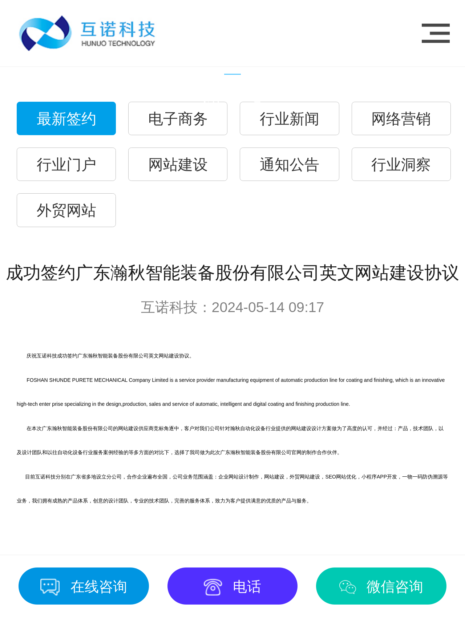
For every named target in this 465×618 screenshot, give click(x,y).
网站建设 (178, 164)
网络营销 (401, 118)
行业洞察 (401, 164)
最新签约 (66, 118)
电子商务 (178, 118)
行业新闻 (289, 118)
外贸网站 (66, 210)
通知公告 (289, 164)
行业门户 (66, 164)
